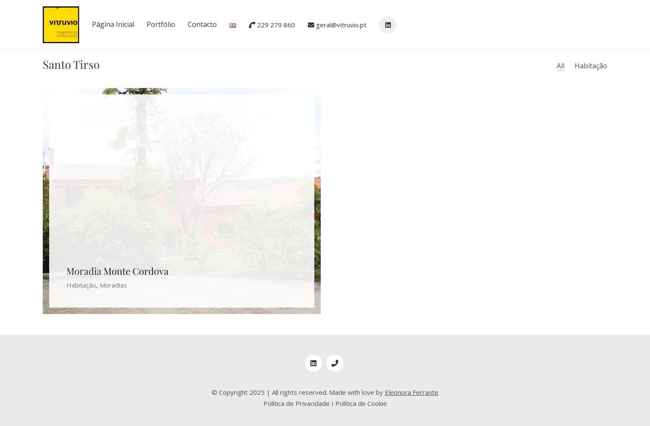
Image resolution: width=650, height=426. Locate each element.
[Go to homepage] (61, 24)
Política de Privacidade (296, 403)
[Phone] (334, 363)
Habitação (591, 66)
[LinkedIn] (313, 363)
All (560, 66)
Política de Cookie (361, 403)
